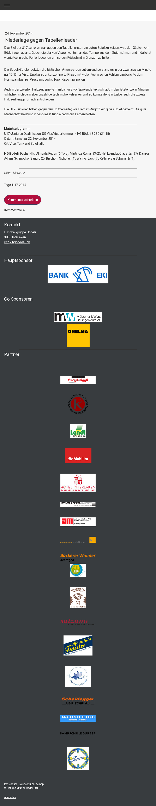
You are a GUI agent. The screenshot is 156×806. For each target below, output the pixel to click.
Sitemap (39, 784)
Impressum (10, 784)
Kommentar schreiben (22, 200)
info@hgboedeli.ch (17, 242)
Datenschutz (26, 784)
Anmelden (10, 797)
